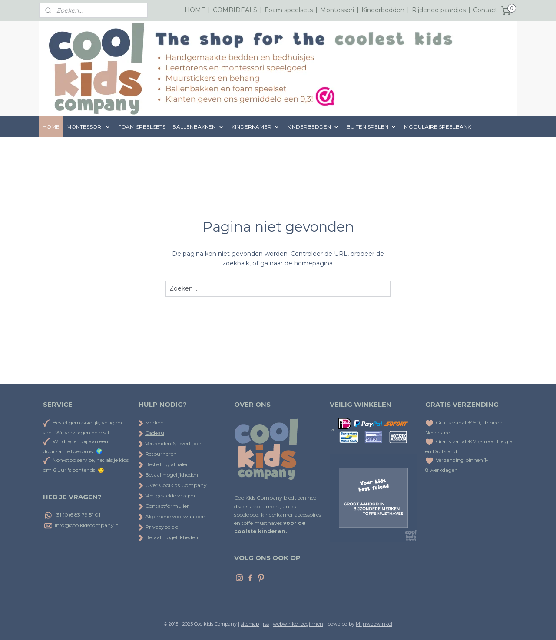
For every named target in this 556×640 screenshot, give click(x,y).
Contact (485, 10)
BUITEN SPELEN (372, 126)
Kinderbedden (382, 10)
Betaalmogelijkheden (168, 474)
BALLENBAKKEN (198, 126)
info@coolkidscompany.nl (87, 525)
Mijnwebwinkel (374, 624)
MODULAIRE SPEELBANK (437, 126)
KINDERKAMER (256, 126)
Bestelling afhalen (164, 464)
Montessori (337, 10)
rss (266, 624)
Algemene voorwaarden (172, 516)
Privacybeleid (159, 527)
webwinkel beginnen (298, 624)
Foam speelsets (289, 10)
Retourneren (158, 454)
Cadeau (154, 433)
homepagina (313, 263)
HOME (195, 10)
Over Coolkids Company (173, 485)
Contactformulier (164, 506)
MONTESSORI (88, 126)
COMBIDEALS (235, 10)
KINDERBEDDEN (313, 126)
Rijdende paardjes (439, 10)
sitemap (250, 624)
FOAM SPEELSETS (141, 126)
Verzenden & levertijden (174, 443)
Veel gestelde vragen (167, 495)
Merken (154, 422)
